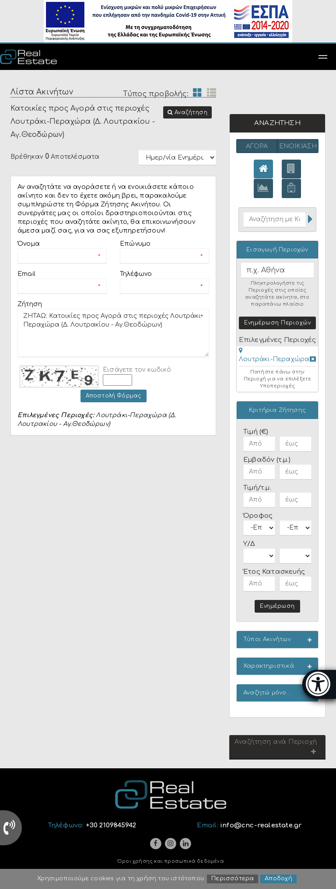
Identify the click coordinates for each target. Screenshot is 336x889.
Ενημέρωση (277, 606)
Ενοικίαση (298, 146)
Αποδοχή (278, 879)
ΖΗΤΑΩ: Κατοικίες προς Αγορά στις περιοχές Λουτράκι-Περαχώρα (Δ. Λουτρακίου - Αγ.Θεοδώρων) (113, 333)
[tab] (277, 357)
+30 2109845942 (111, 826)
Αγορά (257, 146)
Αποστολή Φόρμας (113, 396)
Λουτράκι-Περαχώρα (274, 359)
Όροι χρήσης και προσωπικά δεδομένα (170, 862)
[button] (187, 112)
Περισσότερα (232, 879)
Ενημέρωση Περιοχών (277, 323)
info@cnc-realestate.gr (261, 826)
